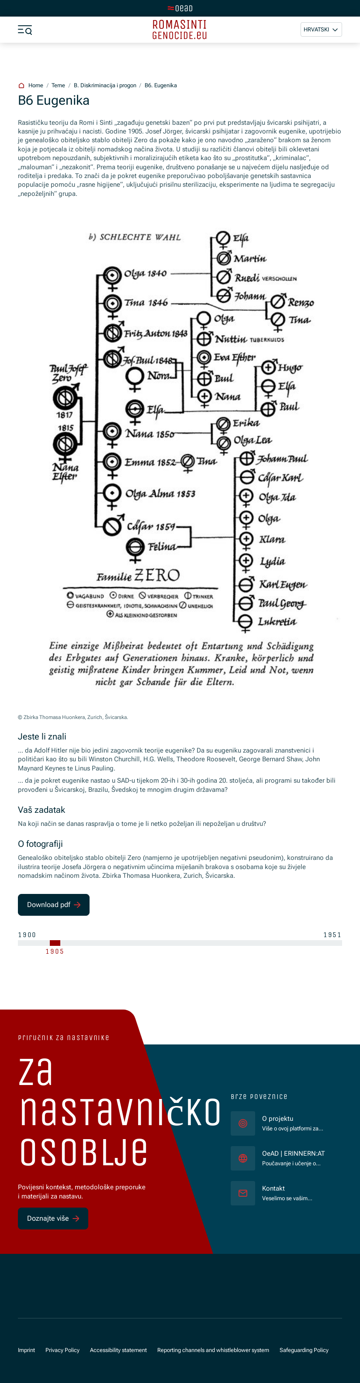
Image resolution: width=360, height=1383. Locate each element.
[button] (321, 29)
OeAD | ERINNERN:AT (295, 1153)
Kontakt (273, 1188)
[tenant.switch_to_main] (180, 8)
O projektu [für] (277, 1119)
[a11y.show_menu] (25, 30)
